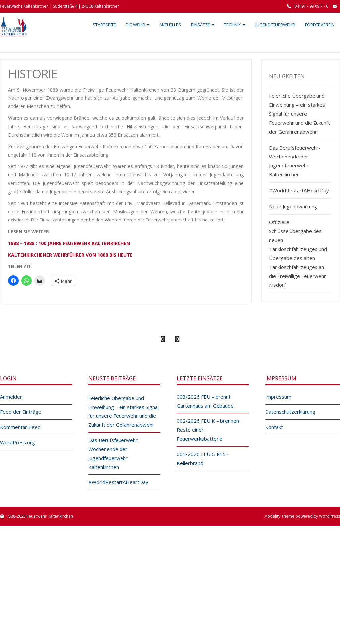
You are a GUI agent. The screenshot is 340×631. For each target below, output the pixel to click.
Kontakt (274, 427)
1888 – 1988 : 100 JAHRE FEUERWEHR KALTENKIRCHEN (69, 243)
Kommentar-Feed (20, 427)
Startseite (104, 25)
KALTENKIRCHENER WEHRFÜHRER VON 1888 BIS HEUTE (70, 255)
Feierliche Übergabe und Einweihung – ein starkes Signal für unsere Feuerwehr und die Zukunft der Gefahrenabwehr (299, 114)
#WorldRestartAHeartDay (299, 190)
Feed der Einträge (20, 412)
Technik (234, 25)
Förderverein (320, 25)
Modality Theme (279, 516)
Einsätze (202, 25)
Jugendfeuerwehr (275, 25)
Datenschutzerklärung (290, 412)
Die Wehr (137, 25)
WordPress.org (17, 442)
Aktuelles (170, 25)
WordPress (329, 516)
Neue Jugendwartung (293, 206)
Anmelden (11, 396)
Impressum (278, 396)
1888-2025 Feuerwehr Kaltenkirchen (39, 516)
